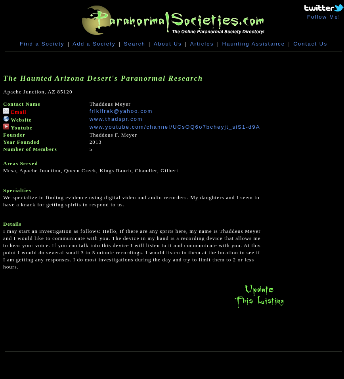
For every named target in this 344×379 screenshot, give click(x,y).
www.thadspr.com (116, 119)
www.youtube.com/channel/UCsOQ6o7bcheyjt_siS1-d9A (175, 127)
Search (134, 44)
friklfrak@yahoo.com (121, 111)
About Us (168, 44)
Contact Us (310, 44)
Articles (202, 44)
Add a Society (94, 44)
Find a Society (42, 44)
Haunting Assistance (253, 44)
